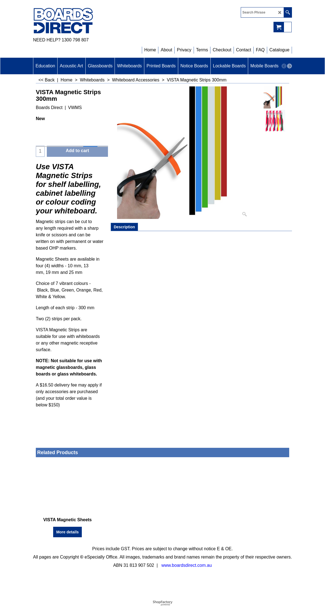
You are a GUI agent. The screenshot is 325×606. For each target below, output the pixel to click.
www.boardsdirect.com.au (186, 565)
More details (67, 532)
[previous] (283, 65)
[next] (289, 65)
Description (124, 227)
